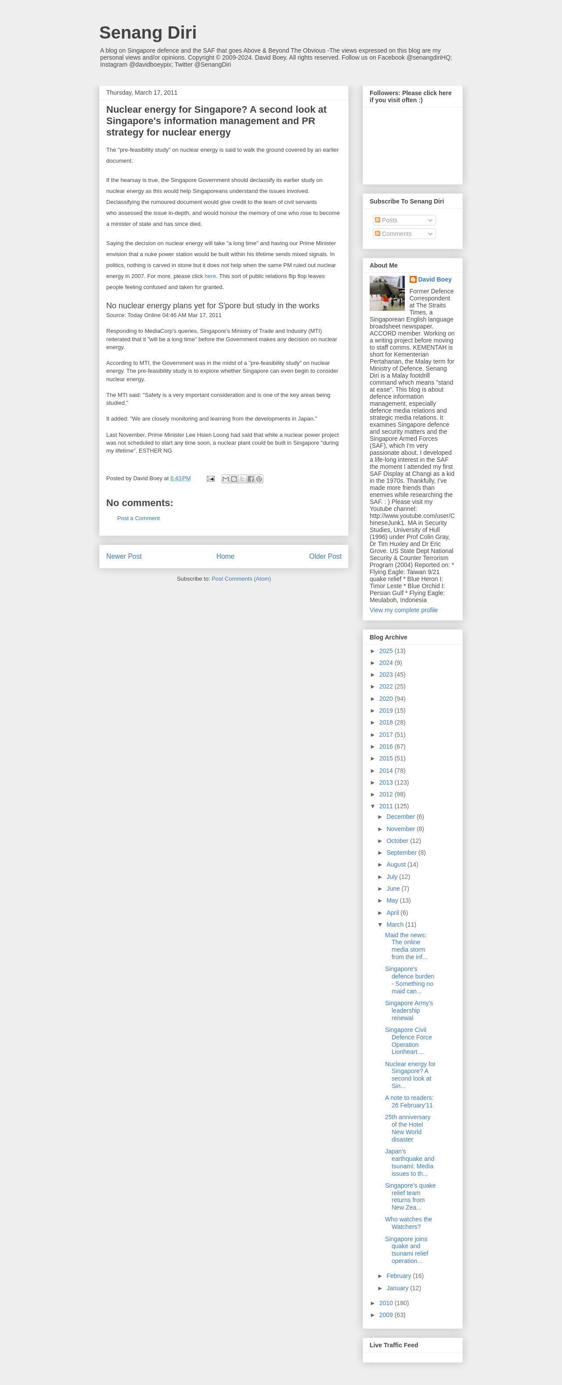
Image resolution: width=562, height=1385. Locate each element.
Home (225, 556)
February (399, 1275)
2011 (387, 806)
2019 (387, 710)
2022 (387, 686)
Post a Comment (138, 518)
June (393, 888)
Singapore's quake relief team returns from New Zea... (410, 1196)
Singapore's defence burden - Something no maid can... (409, 979)
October (398, 840)
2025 (387, 650)
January (398, 1288)
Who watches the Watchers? (408, 1223)
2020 (387, 698)
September (402, 852)
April (393, 912)
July (392, 876)
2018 (387, 722)
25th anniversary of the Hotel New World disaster (408, 1128)
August (396, 864)
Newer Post (124, 556)
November (401, 828)
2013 (387, 782)
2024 (387, 662)
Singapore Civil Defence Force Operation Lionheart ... (408, 1040)
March (395, 924)
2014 (387, 770)
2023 (387, 674)
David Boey (435, 279)
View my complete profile (404, 610)
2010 (387, 1302)
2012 (387, 794)
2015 (387, 758)
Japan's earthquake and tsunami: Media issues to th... (409, 1162)
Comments (393, 233)
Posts (386, 220)
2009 (387, 1314)
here (210, 276)
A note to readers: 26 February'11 (409, 1101)
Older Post (325, 556)
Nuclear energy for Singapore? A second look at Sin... (410, 1074)
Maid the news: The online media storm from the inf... (406, 946)
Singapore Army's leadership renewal (409, 1010)
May (393, 900)
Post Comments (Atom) (241, 578)
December (401, 816)
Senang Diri (148, 32)
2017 (387, 734)
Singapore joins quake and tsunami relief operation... (406, 1249)
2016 (387, 746)
